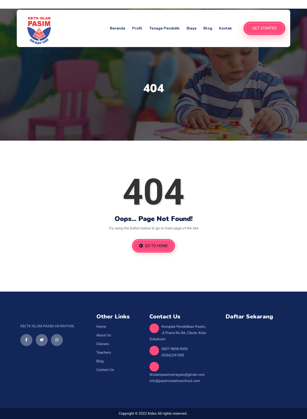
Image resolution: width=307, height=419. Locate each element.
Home (101, 326)
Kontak (225, 28)
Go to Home (153, 246)
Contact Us (105, 370)
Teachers (103, 352)
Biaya (191, 28)
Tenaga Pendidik (164, 28)
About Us (103, 335)
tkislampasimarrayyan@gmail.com (177, 374)
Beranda (117, 28)
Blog (207, 28)
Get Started (264, 28)
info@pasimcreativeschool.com (174, 381)
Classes (102, 344)
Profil (137, 28)
